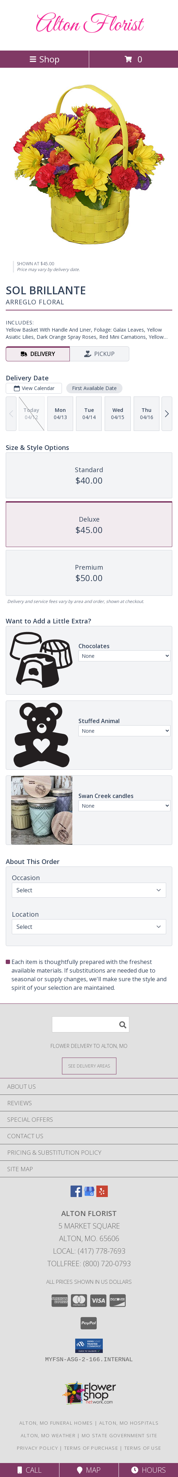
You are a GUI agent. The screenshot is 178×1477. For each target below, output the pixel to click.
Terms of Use (143, 1448)
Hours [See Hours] (148, 1470)
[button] (89, 1346)
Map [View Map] (89, 1470)
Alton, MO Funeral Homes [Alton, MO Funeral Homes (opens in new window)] (56, 1423)
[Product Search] (90, 1024)
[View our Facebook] (76, 1195)
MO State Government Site (119, 1435)
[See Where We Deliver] (89, 1065)
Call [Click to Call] (30, 1470)
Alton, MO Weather (48, 1435)
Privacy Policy (37, 1448)
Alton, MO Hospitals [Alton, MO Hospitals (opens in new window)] (129, 1423)
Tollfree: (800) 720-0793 (89, 1263)
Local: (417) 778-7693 (89, 1251)
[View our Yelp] (102, 1195)
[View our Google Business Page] (89, 1195)
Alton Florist (89, 25)
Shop (44, 59)
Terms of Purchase (91, 1448)
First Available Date (94, 388)
